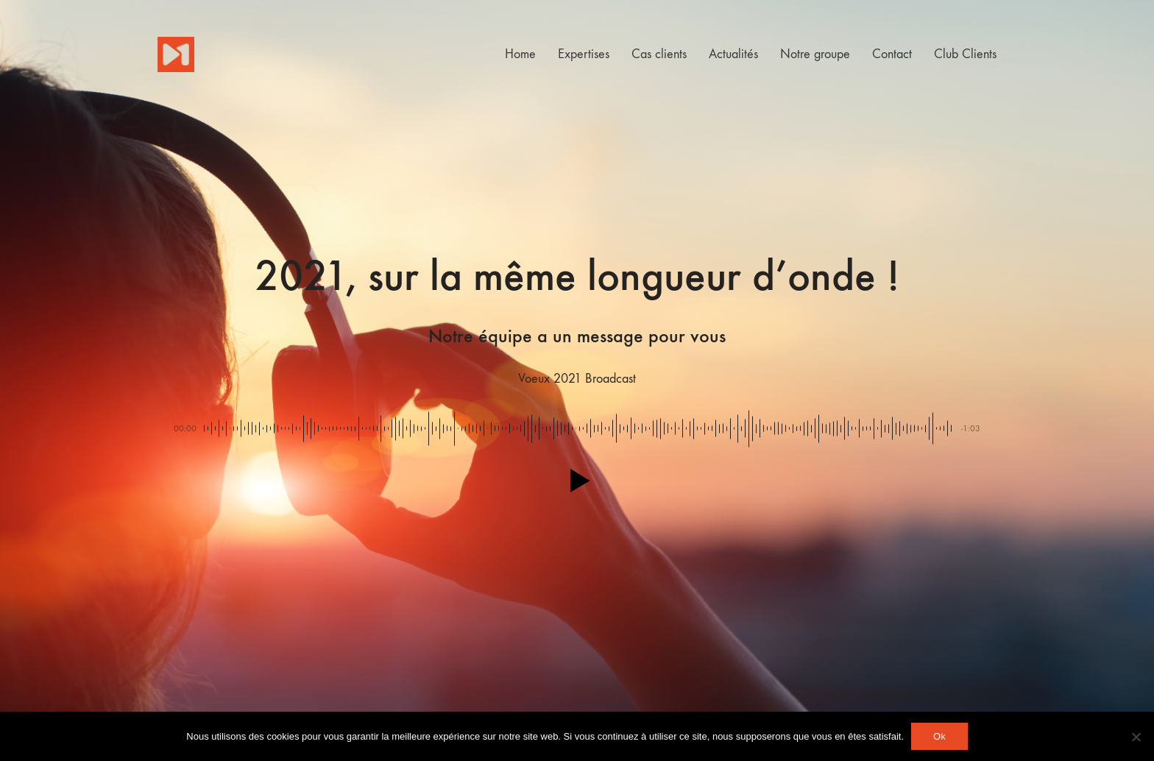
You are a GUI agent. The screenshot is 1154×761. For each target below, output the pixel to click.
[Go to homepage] (175, 54)
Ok (939, 736)
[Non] (1135, 736)
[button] (577, 480)
